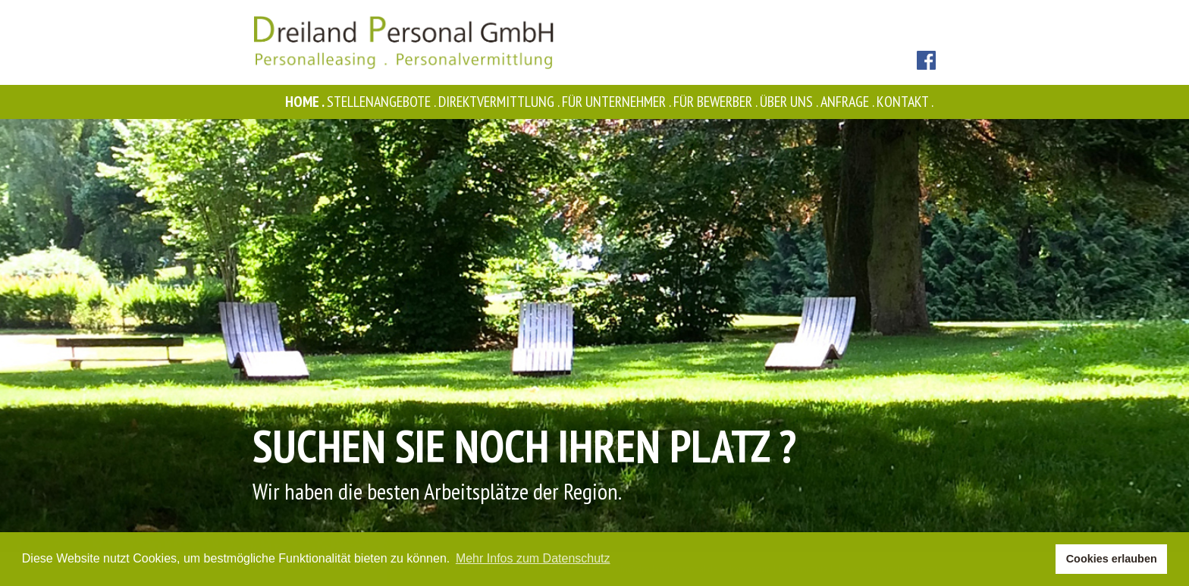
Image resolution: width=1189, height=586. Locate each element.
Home (306, 101)
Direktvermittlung (500, 101)
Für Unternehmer (617, 101)
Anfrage (848, 101)
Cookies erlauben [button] (1111, 559)
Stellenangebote (382, 101)
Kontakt (906, 101)
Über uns (790, 101)
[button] (1040, 559)
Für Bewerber (716, 101)
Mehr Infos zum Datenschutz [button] (533, 558)
